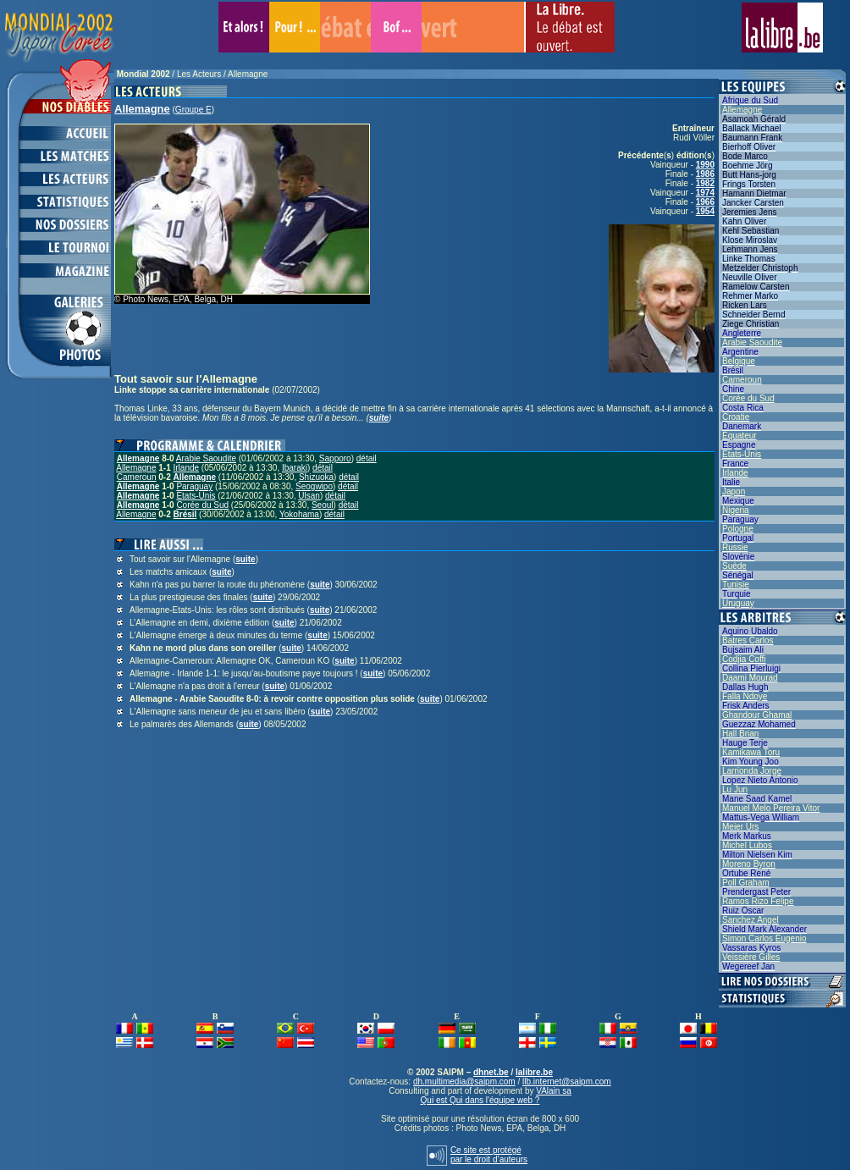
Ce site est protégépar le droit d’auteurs (488, 1154)
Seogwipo (314, 486)
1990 (705, 164)
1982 (705, 183)
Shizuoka (316, 477)
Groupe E (193, 109)
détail (366, 458)
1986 (705, 174)
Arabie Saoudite (206, 458)
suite (379, 417)
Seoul (323, 505)
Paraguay (194, 486)
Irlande (187, 467)
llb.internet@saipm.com (566, 1081)
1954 (705, 211)
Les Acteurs (199, 74)
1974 (705, 192)
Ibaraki (294, 467)
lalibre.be (534, 1072)
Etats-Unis (195, 495)
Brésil (185, 514)
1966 (705, 202)
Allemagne (248, 74)
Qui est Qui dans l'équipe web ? (480, 1100)
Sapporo (335, 458)
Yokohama (299, 514)
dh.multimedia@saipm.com (464, 1081)
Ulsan (309, 495)
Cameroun (137, 477)
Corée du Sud (202, 505)
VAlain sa (553, 1090)
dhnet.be (491, 1072)
